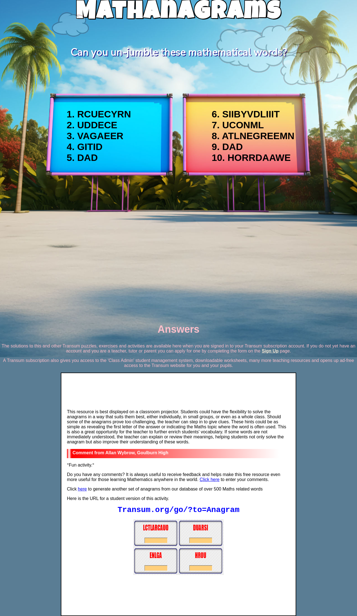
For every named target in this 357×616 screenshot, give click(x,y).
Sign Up (270, 351)
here (82, 489)
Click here (209, 479)
